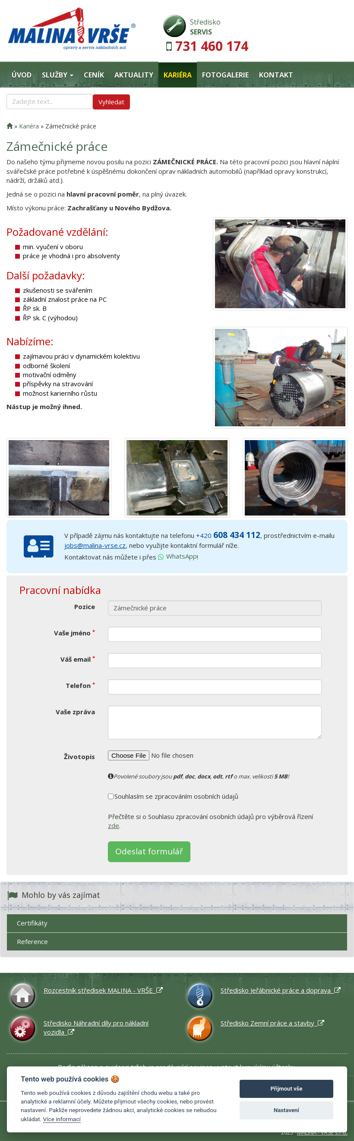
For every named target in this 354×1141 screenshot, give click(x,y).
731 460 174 (211, 46)
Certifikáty (32, 923)
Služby (57, 75)
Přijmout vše (286, 1088)
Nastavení (286, 1110)
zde (113, 825)
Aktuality (133, 75)
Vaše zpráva (75, 711)
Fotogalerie (225, 75)
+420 (228, 535)
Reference (32, 941)
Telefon (80, 685)
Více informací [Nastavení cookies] (62, 1119)
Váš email (77, 659)
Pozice (84, 606)
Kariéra (178, 75)
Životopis (79, 756)
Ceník (94, 75)
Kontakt (276, 75)
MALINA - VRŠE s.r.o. (322, 1132)
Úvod (22, 75)
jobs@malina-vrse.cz (95, 545)
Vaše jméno (74, 633)
